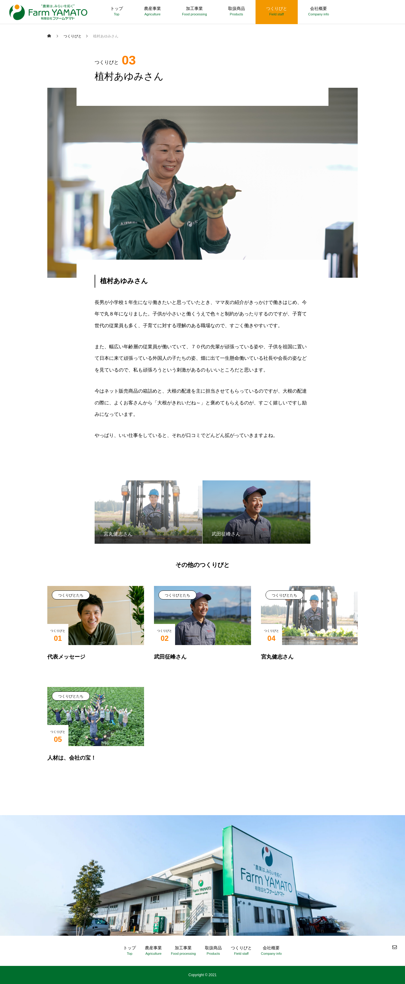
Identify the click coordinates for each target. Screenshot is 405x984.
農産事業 (152, 8)
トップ (116, 8)
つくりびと (276, 8)
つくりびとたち (70, 595)
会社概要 (318, 8)
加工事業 (194, 8)
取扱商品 (236, 8)
